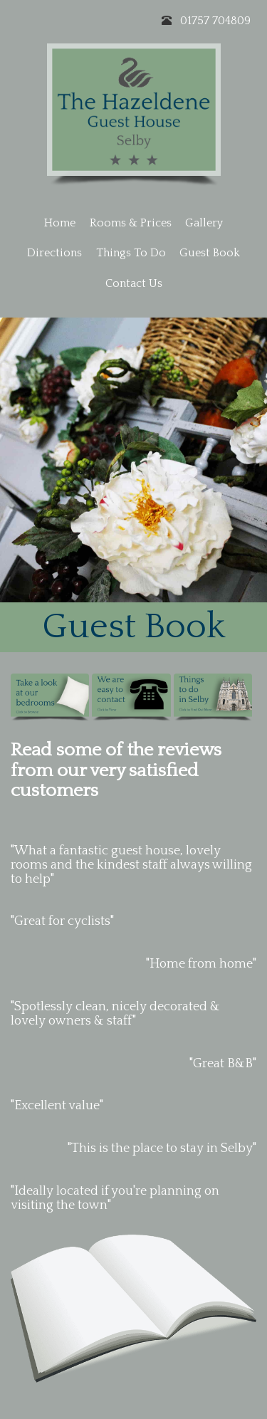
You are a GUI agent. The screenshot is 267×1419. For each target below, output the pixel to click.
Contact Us (133, 283)
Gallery (204, 222)
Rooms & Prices (131, 222)
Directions (54, 252)
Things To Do (131, 252)
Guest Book (209, 252)
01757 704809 (215, 20)
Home (59, 222)
